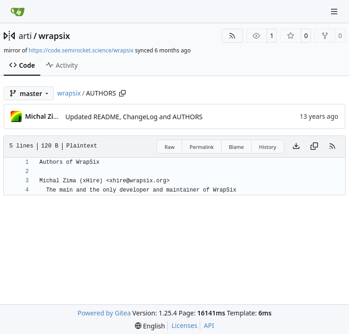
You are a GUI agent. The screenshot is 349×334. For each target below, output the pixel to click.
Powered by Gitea (104, 312)
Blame (236, 146)
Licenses (184, 325)
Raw (170, 146)
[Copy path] (122, 93)
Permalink (202, 146)
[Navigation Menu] (335, 11)
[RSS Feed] (232, 36)
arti (25, 35)
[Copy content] (314, 146)
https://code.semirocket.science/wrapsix (81, 50)
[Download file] (296, 146)
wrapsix (54, 35)
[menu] (150, 325)
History (267, 146)
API (209, 325)
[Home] (18, 11)
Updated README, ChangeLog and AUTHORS (134, 116)
